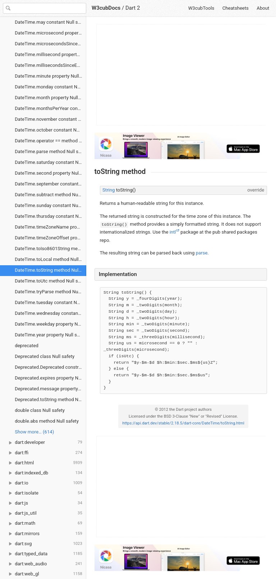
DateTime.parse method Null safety (50, 151)
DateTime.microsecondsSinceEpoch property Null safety (50, 43)
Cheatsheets (235, 8)
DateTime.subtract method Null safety (50, 194)
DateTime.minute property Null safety (50, 76)
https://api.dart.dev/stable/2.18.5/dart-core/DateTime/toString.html (183, 423)
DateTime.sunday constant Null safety (50, 205)
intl (173, 232)
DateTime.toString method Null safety (50, 270)
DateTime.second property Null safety (50, 173)
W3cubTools (201, 8)
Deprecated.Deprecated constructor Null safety (50, 367)
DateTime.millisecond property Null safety (50, 54)
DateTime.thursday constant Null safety (50, 216)
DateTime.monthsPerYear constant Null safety (50, 108)
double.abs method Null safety (47, 421)
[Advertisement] (181, 74)
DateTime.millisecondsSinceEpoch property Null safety (50, 65)
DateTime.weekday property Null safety (50, 324)
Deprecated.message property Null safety (50, 388)
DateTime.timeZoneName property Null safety (50, 227)
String (108, 190)
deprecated (26, 345)
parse (202, 253)
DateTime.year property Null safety (50, 334)
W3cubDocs (106, 8)
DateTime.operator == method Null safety (50, 140)
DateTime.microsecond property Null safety (50, 33)
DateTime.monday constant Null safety (50, 86)
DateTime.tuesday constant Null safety (50, 302)
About (263, 8)
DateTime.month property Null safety (50, 97)
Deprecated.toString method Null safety (50, 399)
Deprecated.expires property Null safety (50, 378)
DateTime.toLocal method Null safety (50, 259)
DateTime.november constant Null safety (50, 119)
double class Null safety (40, 410)
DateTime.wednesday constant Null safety (50, 313)
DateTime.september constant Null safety (50, 184)
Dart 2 (132, 8)
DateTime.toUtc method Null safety (50, 281)
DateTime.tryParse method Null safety (50, 291)
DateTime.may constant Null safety (50, 22)
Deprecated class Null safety (44, 356)
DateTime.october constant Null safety (50, 130)
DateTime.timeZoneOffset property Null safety (50, 237)
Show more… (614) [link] (34, 432)
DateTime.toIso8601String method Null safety (50, 248)
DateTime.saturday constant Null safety (50, 162)
